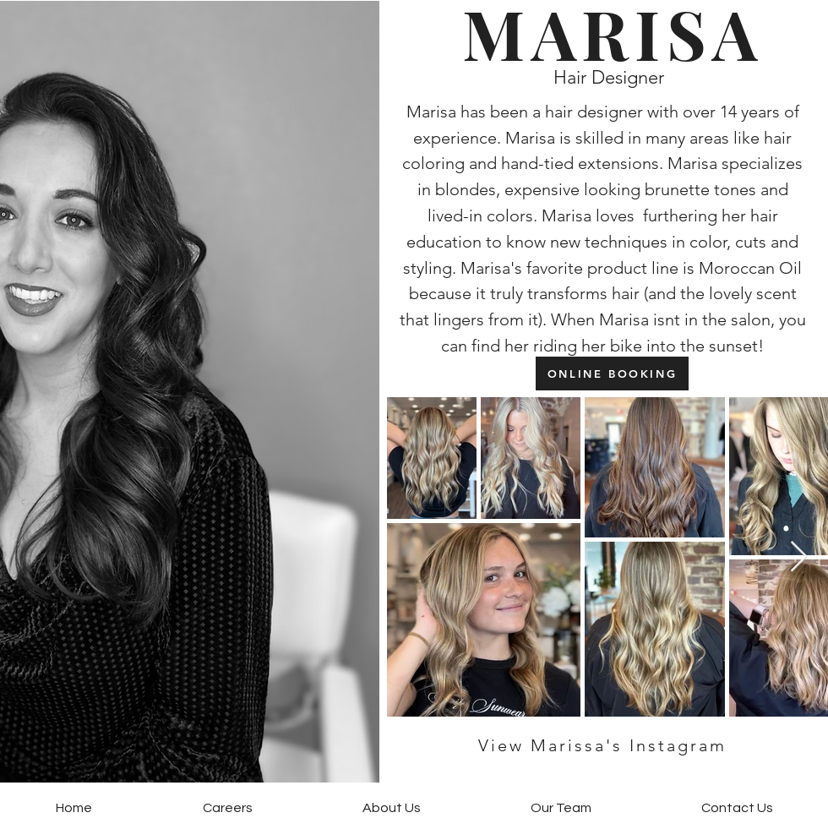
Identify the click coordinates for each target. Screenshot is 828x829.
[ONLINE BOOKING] (612, 373)
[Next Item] (799, 557)
